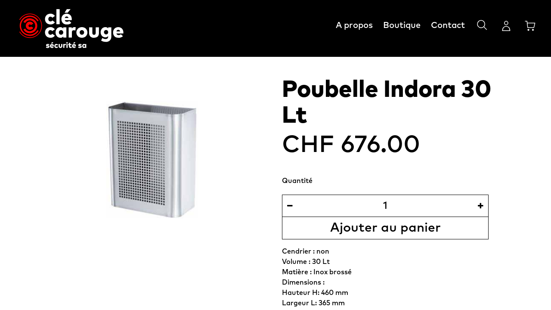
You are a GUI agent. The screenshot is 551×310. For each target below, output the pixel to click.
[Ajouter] (480, 206)
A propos (354, 25)
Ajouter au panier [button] (385, 227)
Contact (448, 25)
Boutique (402, 25)
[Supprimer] (289, 206)
